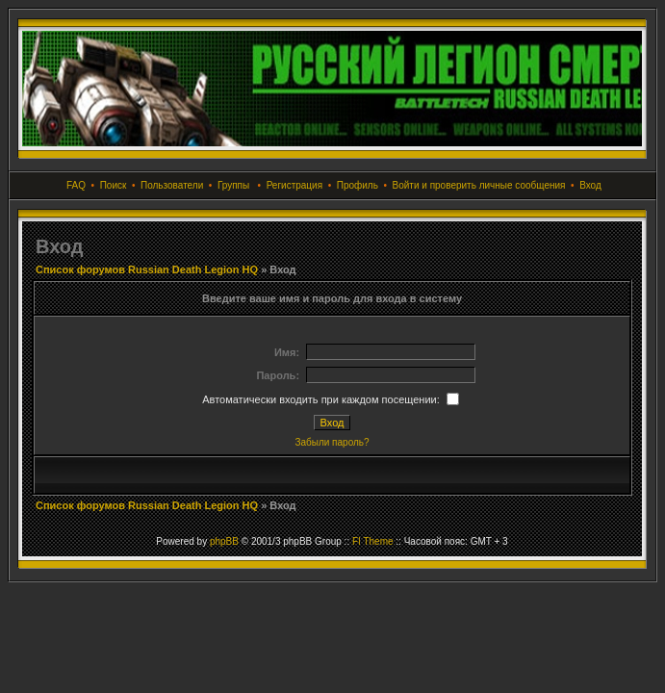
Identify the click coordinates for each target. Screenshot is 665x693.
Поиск (113, 185)
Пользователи (172, 185)
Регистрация (294, 185)
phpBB (224, 541)
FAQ (76, 185)
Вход (590, 185)
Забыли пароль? (331, 442)
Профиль (357, 185)
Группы (233, 185)
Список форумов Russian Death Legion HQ (147, 269)
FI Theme (373, 541)
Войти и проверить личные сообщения (479, 185)
